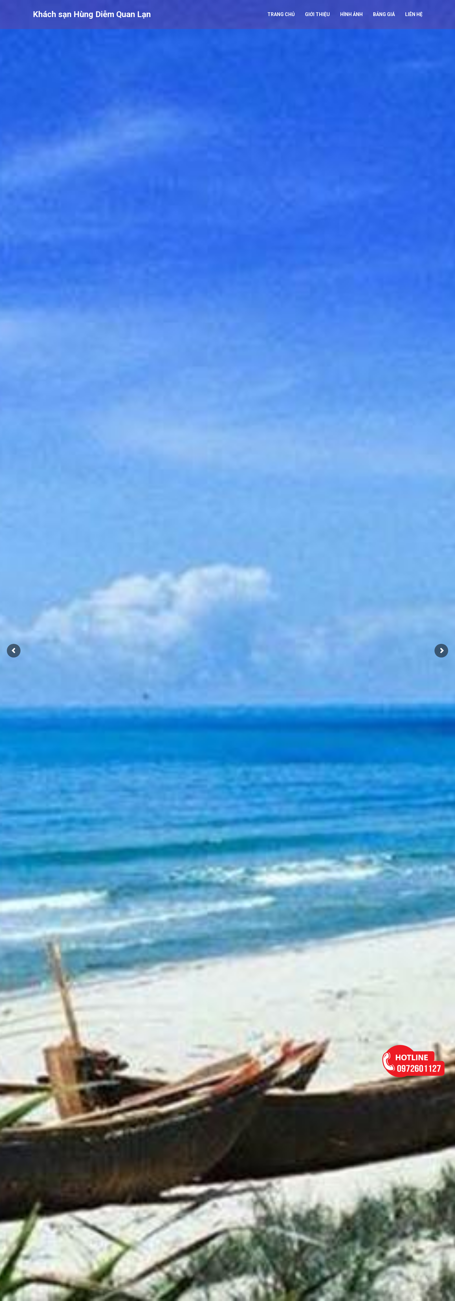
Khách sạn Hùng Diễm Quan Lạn (92, 14)
